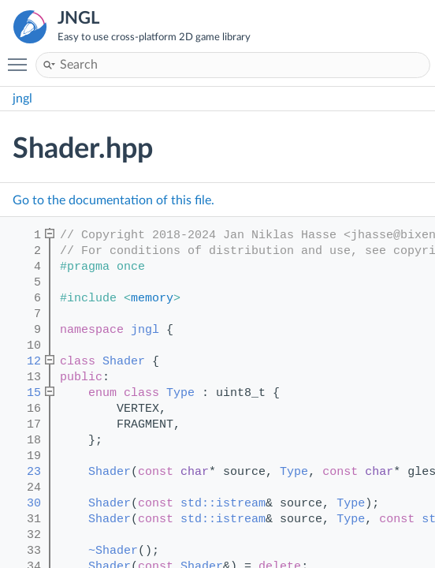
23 (23, 472)
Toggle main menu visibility (21, 57)
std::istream (223, 503)
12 (23, 361)
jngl (22, 98)
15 (23, 393)
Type (180, 393)
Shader (123, 361)
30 (23, 503)
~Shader (113, 551)
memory (152, 298)
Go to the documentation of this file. (113, 200)
